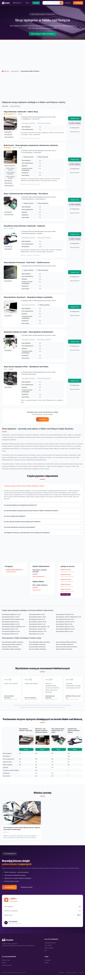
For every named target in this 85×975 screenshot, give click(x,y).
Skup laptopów (15, 71)
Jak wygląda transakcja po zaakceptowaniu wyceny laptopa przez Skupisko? (27, 532)
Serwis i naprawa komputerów (10, 173)
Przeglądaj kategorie (50, 942)
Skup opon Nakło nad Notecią (10, 646)
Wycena (36, 3)
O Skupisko (47, 960)
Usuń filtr (35, 574)
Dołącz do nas (6, 960)
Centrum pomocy (6, 965)
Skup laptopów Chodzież (63, 614)
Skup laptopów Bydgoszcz (9, 614)
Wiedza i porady (48, 948)
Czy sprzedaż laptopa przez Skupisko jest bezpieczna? (20, 505)
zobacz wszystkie (65, 594)
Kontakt (46, 962)
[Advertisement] (42, 55)
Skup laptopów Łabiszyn (35, 621)
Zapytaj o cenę (75, 118)
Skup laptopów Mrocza (35, 624)
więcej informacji (74, 131)
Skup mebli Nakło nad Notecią (37, 644)
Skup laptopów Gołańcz (35, 617)
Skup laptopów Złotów (8, 634)
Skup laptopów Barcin (35, 614)
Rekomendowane (15, 106)
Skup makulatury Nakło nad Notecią (12, 644)
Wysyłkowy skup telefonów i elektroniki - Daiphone (74, 730)
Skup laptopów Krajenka (8, 621)
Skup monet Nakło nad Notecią (64, 644)
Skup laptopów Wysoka (62, 631)
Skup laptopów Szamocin (63, 626)
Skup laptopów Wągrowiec (63, 629)
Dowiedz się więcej (26, 887)
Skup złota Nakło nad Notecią (64, 649)
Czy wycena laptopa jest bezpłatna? (14, 516)
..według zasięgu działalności (14, 569)
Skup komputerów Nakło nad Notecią (66, 642)
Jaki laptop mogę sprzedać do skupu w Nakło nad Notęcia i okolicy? (24, 486)
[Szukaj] (61, 2)
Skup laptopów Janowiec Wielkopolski (66, 617)
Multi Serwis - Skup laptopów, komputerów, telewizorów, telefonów (41, 730)
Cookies (81, 972)
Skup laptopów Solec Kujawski (37, 626)
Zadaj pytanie (74, 127)
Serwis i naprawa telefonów (10, 177)
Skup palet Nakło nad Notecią (37, 646)
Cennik (4, 962)
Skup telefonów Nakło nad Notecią (11, 649)
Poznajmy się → (9, 887)
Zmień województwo (38, 576)
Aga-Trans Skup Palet (30, 697)
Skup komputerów (9, 137)
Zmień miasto (36, 590)
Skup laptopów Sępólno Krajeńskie (11, 626)
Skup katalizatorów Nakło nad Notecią (39, 642)
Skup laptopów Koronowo (63, 619)
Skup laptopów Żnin (34, 634)
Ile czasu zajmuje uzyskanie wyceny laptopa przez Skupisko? (22, 521)
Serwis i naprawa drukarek (10, 169)
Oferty (27, 3)
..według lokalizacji (11, 571)
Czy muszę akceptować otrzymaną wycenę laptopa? (19, 527)
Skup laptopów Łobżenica (63, 621)
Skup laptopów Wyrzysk (35, 631)
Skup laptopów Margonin (9, 624)
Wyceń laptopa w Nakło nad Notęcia (42, 34)
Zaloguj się (68, 3)
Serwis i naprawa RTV (10, 165)
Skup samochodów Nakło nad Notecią (66, 646)
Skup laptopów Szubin (8, 629)
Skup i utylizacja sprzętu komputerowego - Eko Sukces (57, 730)
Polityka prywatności (71, 972)
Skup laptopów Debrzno (8, 617)
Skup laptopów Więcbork (9, 631)
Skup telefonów (8, 134)
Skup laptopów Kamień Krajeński (11, 619)
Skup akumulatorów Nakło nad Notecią (12, 642)
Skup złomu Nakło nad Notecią (37, 649)
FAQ (45, 950)
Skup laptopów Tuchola (35, 629)
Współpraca (78, 3)
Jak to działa (47, 945)
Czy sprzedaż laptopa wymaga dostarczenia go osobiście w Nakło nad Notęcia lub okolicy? (31, 510)
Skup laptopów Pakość (62, 624)
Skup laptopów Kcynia (35, 619)
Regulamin (61, 972)
